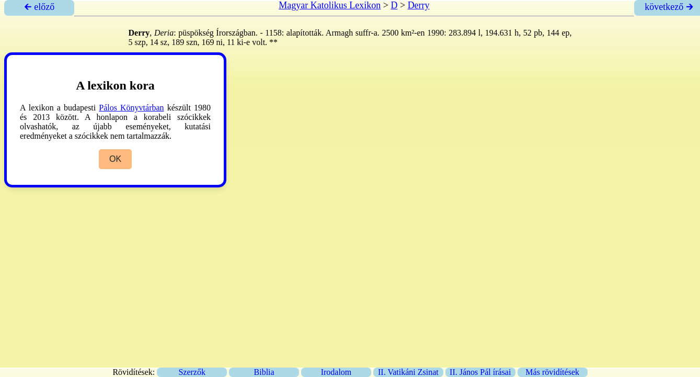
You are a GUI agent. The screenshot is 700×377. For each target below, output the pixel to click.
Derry (419, 5)
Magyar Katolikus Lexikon (330, 5)
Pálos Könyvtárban (131, 107)
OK (115, 158)
